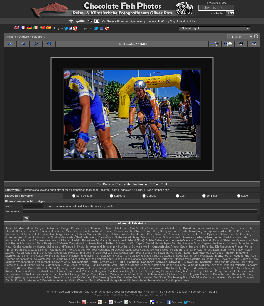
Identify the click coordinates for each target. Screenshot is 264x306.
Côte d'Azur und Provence (163, 234)
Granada (133, 264)
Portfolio (163, 21)
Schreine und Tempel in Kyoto (66, 246)
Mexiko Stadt (52, 255)
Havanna (163, 252)
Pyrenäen (213, 234)
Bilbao (31, 264)
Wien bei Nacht (86, 280)
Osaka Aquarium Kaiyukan (29, 246)
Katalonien (158, 264)
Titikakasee (173, 228)
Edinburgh (133, 237)
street (60, 189)
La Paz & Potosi (136, 228)
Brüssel (75, 228)
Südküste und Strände (52, 271)
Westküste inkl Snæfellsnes (86, 243)
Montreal (91, 249)
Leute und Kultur (134, 274)
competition (78, 189)
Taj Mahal (101, 240)
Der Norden (229, 268)
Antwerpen (53, 228)
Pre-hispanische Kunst (108, 255)
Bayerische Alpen (217, 231)
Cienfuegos (55, 252)
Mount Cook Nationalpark (97, 258)
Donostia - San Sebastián (94, 264)
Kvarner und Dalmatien (211, 249)
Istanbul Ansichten (46, 274)
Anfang (11, 36)
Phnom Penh (13, 249)
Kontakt (150, 291)
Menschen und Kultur (29, 255)
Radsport (38, 36)
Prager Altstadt (205, 271)
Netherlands (161, 189)
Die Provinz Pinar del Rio (79, 252)
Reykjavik (50, 243)
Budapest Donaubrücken (215, 274)
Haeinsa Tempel (98, 268)
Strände (158, 255)
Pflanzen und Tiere (31, 243)
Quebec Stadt (123, 249)
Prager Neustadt (225, 271)
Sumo (127, 246)
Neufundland (106, 249)
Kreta (70, 237)
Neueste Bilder (115, 21)
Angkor (175, 246)
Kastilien (145, 264)
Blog (172, 21)
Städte (235, 258)
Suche (170, 291)
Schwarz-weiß (123, 231)
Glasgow (146, 237)
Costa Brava (69, 264)
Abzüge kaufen (134, 21)
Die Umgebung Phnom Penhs (233, 246)
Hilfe (193, 21)
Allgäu (202, 231)
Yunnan (172, 231)
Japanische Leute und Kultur (220, 243)
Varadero (175, 252)
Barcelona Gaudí (16, 264)
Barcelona (218, 261)
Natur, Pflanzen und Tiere (77, 255)
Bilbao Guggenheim (48, 264)
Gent (84, 228)
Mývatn (240, 240)
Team (113, 189)
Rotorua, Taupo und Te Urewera (210, 258)
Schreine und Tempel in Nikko (104, 246)
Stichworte (197, 291)
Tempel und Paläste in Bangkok (86, 271)
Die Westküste (42, 258)
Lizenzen (151, 21)
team (89, 189)
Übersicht (182, 21)
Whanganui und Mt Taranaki (33, 261)
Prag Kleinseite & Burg (139, 271)
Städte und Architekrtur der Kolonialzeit (188, 255)
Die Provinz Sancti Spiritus (112, 252)
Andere (24, 36)
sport (53, 189)
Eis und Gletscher (224, 240)
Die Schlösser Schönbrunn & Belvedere (30, 280)
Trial (140, 189)
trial (95, 189)
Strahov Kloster (246, 271)
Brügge (65, 228)
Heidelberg (69, 234)
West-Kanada (141, 249)
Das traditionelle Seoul (42, 268)
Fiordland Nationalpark (66, 258)
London (157, 237)
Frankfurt (43, 234)
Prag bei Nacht (185, 271)
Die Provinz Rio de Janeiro (231, 228)
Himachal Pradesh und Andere (24, 240)
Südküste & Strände (35, 249)
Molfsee (92, 234)
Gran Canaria (118, 264)
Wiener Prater (146, 280)
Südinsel (245, 258)
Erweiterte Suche (217, 3)
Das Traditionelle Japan (186, 243)
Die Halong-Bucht (179, 277)
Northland (166, 258)
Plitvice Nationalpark (239, 249)
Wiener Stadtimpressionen (172, 280)
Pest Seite (53, 277)
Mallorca (180, 264)
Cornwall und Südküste (112, 237)
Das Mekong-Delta (104, 277)
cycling (44, 189)
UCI (134, 189)
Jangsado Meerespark (123, 268)
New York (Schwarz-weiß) (170, 274)
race (67, 189)
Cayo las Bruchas (36, 252)
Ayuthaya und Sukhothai (194, 268)
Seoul (141, 268)
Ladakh (76, 240)
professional (31, 189)
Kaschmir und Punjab (57, 240)
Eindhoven (124, 189)
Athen (28, 237)
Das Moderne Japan (158, 243)
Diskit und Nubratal (236, 237)
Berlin (232, 231)
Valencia (240, 264)
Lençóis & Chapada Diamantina (45, 231)
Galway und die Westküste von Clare (177, 240)
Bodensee (243, 231)
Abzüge (77, 291)
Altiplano (120, 228)
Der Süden (160, 277)
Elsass (185, 234)
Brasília (209, 228)
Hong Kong (160, 231)
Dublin (150, 240)
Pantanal (88, 231)
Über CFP (90, 291)
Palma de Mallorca (198, 264)
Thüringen (103, 234)
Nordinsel (154, 258)
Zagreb (9, 252)
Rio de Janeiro (104, 231)
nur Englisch (218, 13)
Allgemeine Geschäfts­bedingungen (121, 291)
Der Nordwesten (143, 277)
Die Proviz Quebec (73, 249)
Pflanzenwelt (181, 258)
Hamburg (56, 234)
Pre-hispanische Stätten (138, 255)
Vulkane (10, 261)
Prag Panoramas (165, 271)
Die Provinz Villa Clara (143, 252)
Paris (203, 234)
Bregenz (249, 277)
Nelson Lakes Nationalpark (130, 258)
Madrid (170, 264)
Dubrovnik (190, 249)
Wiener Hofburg (107, 280)
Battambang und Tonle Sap (197, 246)
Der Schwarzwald (26, 234)
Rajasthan (88, 240)
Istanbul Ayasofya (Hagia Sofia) (78, 274)
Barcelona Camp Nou (239, 261)
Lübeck (81, 234)
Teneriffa (228, 264)
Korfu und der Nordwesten (49, 237)
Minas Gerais (74, 231)
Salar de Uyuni (156, 228)
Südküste (63, 243)
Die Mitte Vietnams (203, 277)
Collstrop (103, 189)
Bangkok (215, 268)
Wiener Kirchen (127, 280)
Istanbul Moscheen (111, 274)
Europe (148, 189)
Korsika (194, 234)
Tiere (254, 258)
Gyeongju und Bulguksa (72, 268)
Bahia (200, 228)
